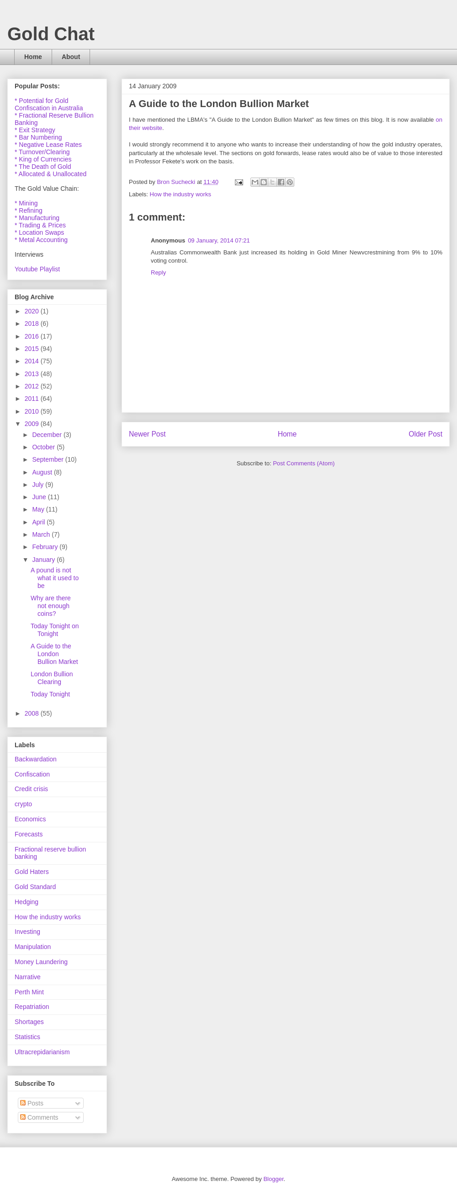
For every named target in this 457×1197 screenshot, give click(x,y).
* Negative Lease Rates (48, 144)
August (42, 472)
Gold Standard (35, 886)
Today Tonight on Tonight (55, 629)
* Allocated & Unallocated (50, 174)
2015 (33, 348)
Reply (158, 272)
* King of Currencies (43, 159)
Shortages (29, 1021)
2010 (33, 411)
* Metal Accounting (41, 239)
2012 (33, 386)
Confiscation (32, 774)
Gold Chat (51, 34)
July (38, 484)
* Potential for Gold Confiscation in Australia (49, 104)
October (44, 447)
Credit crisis (31, 789)
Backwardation (36, 759)
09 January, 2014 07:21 (219, 240)
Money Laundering (41, 961)
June (40, 497)
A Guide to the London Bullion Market (54, 653)
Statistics (27, 1037)
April (39, 522)
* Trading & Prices (40, 225)
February (45, 546)
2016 (33, 336)
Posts (31, 1103)
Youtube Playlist (37, 269)
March (42, 534)
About (71, 56)
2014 (33, 361)
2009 (33, 423)
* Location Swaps (39, 232)
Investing (27, 931)
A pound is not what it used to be (55, 577)
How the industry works (180, 194)
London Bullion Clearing (52, 677)
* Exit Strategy (35, 130)
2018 (33, 323)
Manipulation (33, 946)
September (48, 459)
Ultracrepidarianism (42, 1052)
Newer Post (147, 434)
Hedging (26, 902)
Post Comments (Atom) (304, 463)
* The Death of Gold (43, 166)
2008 (33, 713)
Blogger (273, 1178)
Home (33, 56)
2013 (33, 373)
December (47, 434)
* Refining (29, 210)
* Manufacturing (37, 217)
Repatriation (32, 1006)
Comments (39, 1117)
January (44, 559)
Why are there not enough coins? (51, 605)
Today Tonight (50, 694)
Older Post (425, 434)
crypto (23, 804)
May (39, 509)
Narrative (28, 977)
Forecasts (29, 834)
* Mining (26, 203)
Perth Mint (29, 992)
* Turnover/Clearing (42, 152)
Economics (30, 819)
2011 (33, 398)
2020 (33, 311)
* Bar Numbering (38, 137)
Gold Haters (32, 871)
